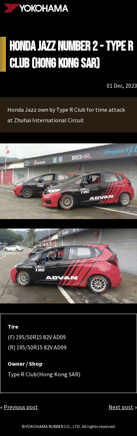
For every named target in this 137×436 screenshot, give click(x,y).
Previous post (21, 407)
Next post (121, 407)
